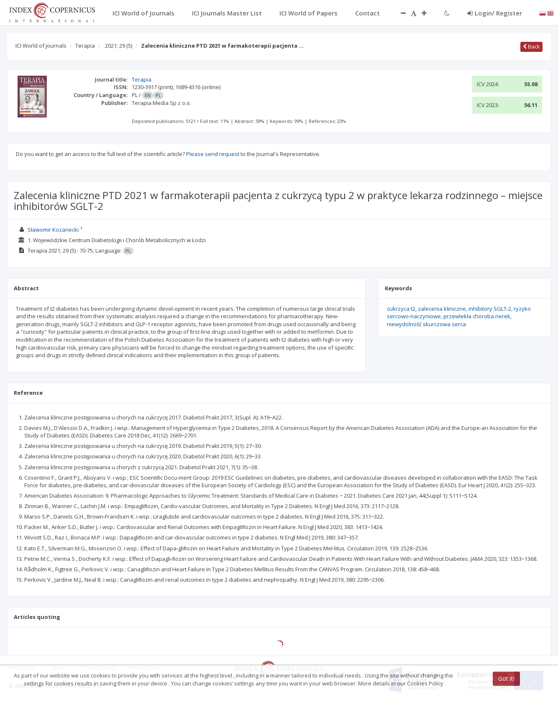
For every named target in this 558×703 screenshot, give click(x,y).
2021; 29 (118, 45)
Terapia (85, 45)
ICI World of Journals (41, 45)
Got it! (506, 679)
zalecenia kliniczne (442, 308)
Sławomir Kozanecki (53, 229)
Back (531, 46)
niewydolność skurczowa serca (426, 324)
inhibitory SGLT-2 (489, 308)
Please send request (212, 154)
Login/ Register (494, 13)
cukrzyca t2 (401, 308)
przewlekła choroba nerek (476, 316)
